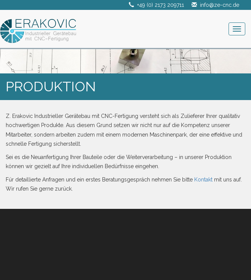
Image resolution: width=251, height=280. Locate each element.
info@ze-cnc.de (219, 5)
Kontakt (203, 180)
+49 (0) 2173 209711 (160, 5)
